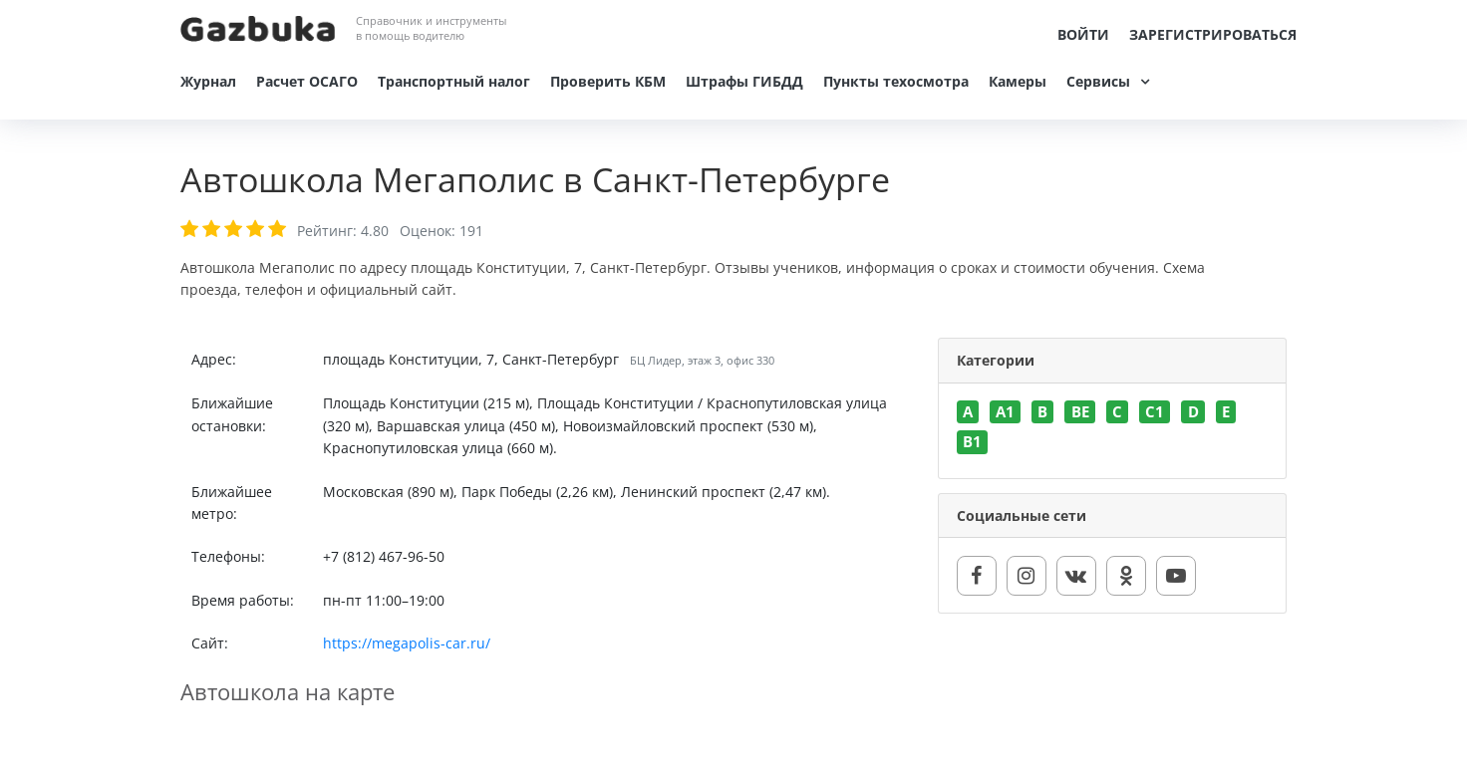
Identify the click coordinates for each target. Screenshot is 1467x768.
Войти (1083, 34)
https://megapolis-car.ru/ (406, 643)
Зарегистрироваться (1213, 34)
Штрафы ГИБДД (744, 81)
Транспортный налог (454, 81)
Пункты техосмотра (896, 81)
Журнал (208, 81)
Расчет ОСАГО (307, 81)
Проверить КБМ (608, 81)
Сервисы (1098, 81)
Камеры (1017, 81)
